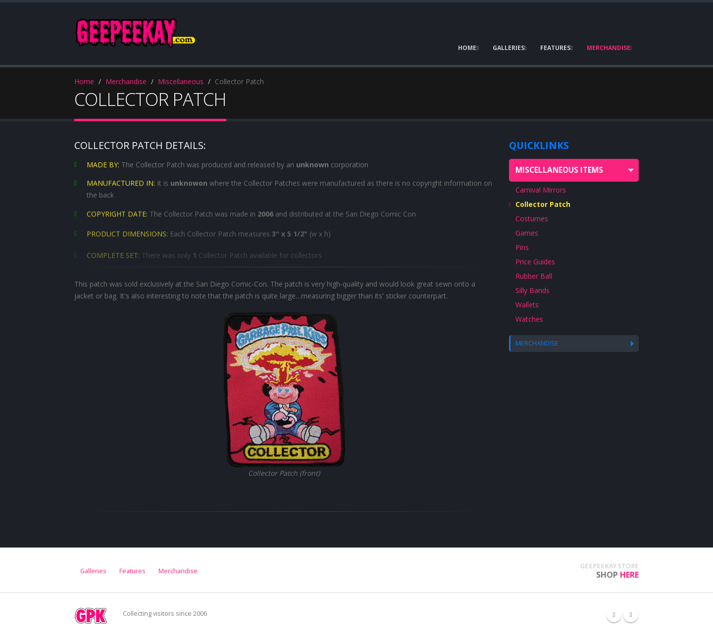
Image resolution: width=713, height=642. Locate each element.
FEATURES (556, 48)
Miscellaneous (181, 81)
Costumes (531, 218)
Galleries (93, 571)
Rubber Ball (533, 276)
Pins (522, 247)
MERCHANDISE (609, 48)
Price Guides (535, 261)
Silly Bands (532, 290)
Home (84, 81)
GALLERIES (509, 48)
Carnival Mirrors (540, 190)
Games (526, 233)
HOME (468, 48)
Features (132, 571)
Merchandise (126, 81)
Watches (529, 319)
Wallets (527, 304)
